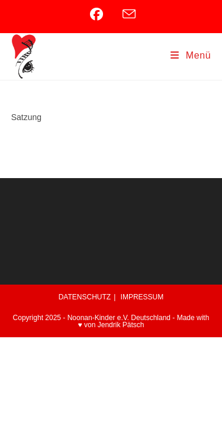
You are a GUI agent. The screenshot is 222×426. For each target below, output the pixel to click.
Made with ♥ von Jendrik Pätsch (144, 321)
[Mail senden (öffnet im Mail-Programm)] (127, 14)
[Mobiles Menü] (190, 55)
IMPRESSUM (142, 297)
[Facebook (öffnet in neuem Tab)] (102, 14)
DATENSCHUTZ (85, 297)
